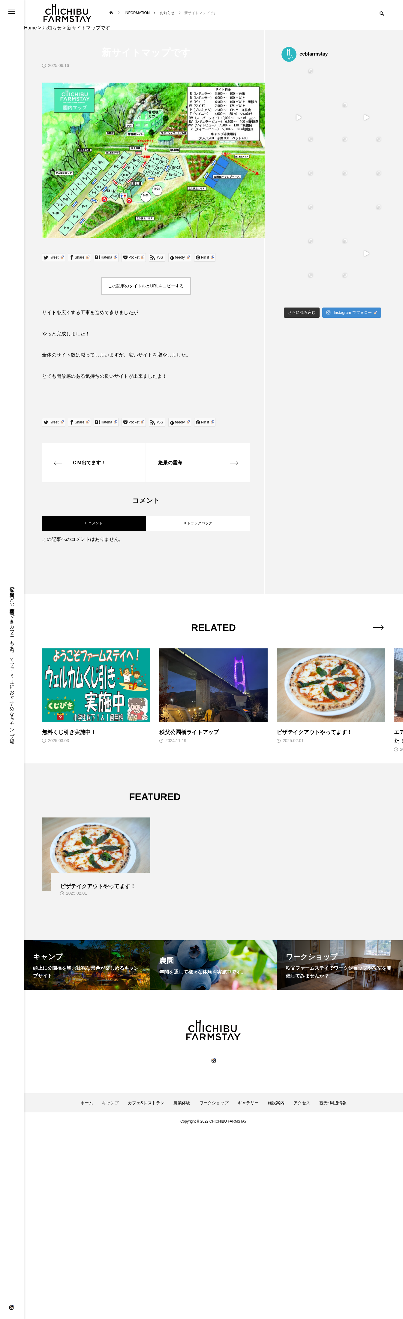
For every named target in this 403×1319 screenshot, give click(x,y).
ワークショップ (214, 1103)
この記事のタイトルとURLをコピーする (146, 286)
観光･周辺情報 (333, 1103)
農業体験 (181, 1103)
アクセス (301, 1103)
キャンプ (110, 1103)
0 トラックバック (198, 523)
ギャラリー (248, 1103)
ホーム (86, 1103)
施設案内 (276, 1103)
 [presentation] (378, 627)
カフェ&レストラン (146, 1103)
